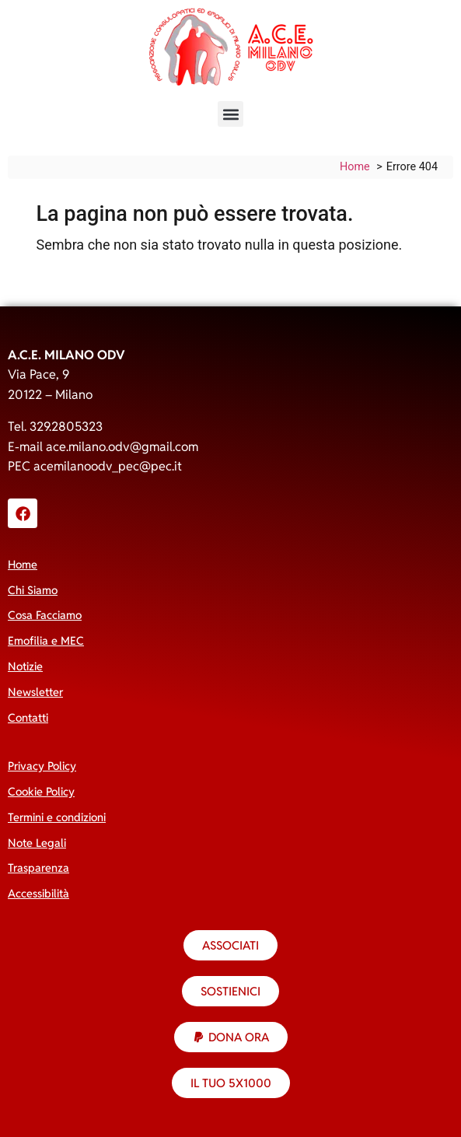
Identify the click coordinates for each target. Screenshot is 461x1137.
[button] (230, 114)
